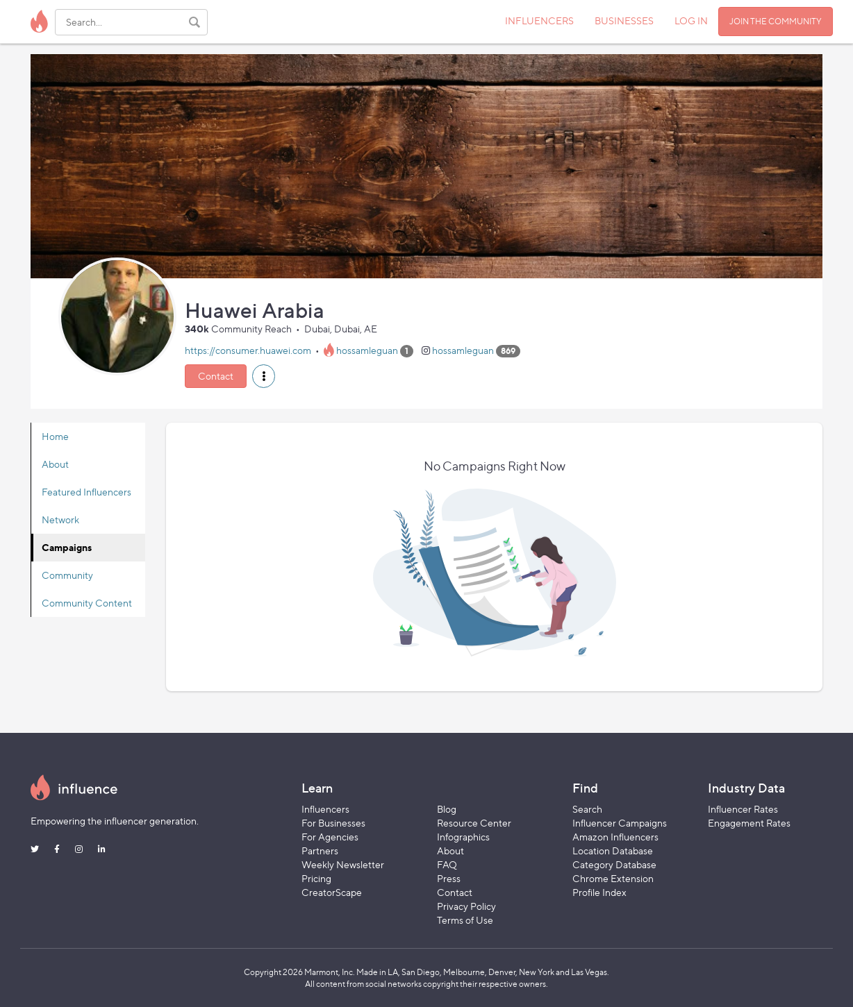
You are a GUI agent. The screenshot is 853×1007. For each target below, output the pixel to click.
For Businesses (333, 823)
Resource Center (474, 823)
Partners (319, 850)
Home (55, 436)
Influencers (325, 809)
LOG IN (691, 20)
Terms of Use (465, 920)
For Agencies (329, 837)
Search (587, 809)
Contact (215, 376)
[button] (263, 376)
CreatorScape (331, 892)
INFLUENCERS (539, 20)
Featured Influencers (86, 492)
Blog (446, 809)
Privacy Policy (466, 906)
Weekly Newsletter (342, 864)
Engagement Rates (749, 823)
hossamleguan (367, 350)
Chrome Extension (613, 878)
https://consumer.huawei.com (248, 350)
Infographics (463, 837)
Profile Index (599, 892)
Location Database (612, 850)
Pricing (316, 878)
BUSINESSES (624, 20)
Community (67, 575)
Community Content (87, 603)
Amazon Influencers (615, 837)
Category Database (614, 864)
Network (60, 519)
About (55, 464)
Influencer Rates (743, 809)
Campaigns (67, 547)
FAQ (447, 864)
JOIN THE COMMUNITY (775, 21)
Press (449, 878)
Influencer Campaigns (619, 823)
